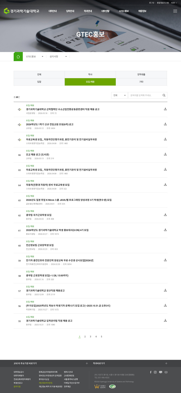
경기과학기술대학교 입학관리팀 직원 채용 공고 (49, 320)
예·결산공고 (18, 383)
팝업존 (169, 11)
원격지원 (17, 386)
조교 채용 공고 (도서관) (37, 154)
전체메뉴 (175, 11)
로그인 (151, 3)
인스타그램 (13, 2)
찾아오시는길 (44, 379)
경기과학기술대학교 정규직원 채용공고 (45, 290)
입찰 (39, 81)
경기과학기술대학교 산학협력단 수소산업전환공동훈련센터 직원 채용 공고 (62, 109)
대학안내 (52, 11)
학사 (90, 74)
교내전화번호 (69, 376)
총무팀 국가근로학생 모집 (38, 215)
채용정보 (142, 11)
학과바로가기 (99, 363)
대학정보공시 (19, 372)
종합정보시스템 (163, 3)
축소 (152, 56)
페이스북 (4, 2)
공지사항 (54, 56)
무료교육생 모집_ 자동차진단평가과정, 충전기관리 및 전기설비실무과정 (61, 139)
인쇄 (156, 56)
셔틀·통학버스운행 (71, 379)
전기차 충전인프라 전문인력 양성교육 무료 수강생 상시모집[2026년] (59, 260)
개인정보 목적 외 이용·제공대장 (50, 386)
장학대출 (141, 74)
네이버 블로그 (6, 2)
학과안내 (88, 11)
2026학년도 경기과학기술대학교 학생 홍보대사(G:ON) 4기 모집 (57, 230)
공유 (161, 56)
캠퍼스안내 (68, 372)
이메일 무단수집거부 (72, 383)
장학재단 (67, 386)
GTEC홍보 (124, 11)
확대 (147, 56)
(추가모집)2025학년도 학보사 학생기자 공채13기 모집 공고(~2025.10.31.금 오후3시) (68, 305)
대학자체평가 (19, 376)
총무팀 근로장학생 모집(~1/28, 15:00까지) (47, 275)
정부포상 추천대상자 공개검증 (50, 376)
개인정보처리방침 (45, 383)
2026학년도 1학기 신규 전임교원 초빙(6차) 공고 (49, 124)
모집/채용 (90, 81)
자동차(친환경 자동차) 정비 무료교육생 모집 (48, 184)
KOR (173, 3)
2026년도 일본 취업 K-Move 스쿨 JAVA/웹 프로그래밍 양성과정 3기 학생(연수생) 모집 (69, 200)
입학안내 (70, 11)
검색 (163, 11)
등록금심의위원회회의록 (48, 372)
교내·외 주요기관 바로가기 (25, 363)
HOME (18, 56)
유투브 (10, 2)
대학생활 (105, 11)
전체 (39, 74)
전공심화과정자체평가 (22, 379)
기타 (141, 81)
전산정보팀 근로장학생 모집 (40, 245)
